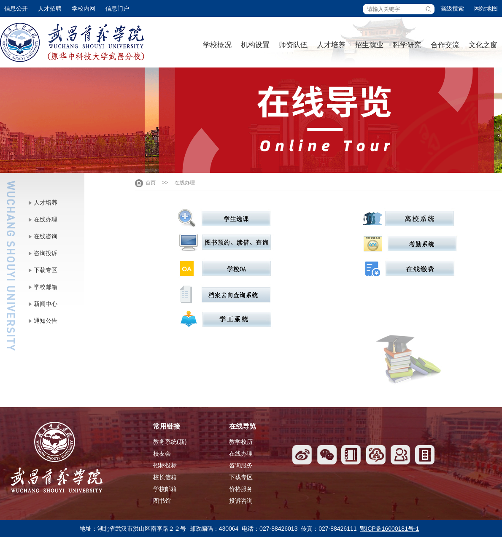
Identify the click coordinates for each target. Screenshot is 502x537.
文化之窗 (483, 45)
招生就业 (369, 45)
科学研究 (407, 45)
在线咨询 (45, 236)
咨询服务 (241, 465)
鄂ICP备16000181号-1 (389, 528)
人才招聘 (50, 8)
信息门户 (117, 8)
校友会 (162, 453)
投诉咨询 (241, 500)
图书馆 (162, 500)
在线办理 (45, 219)
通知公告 (45, 320)
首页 (151, 183)
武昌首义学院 (72, 42)
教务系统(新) (169, 441)
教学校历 (241, 441)
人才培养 (331, 45)
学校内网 (83, 8)
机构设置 (255, 45)
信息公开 (16, 8)
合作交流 (445, 45)
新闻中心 (45, 303)
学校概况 (217, 45)
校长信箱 (165, 477)
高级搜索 (452, 8)
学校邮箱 (45, 286)
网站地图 (486, 8)
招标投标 (165, 465)
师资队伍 (293, 45)
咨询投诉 (45, 253)
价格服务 (241, 489)
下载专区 (45, 270)
